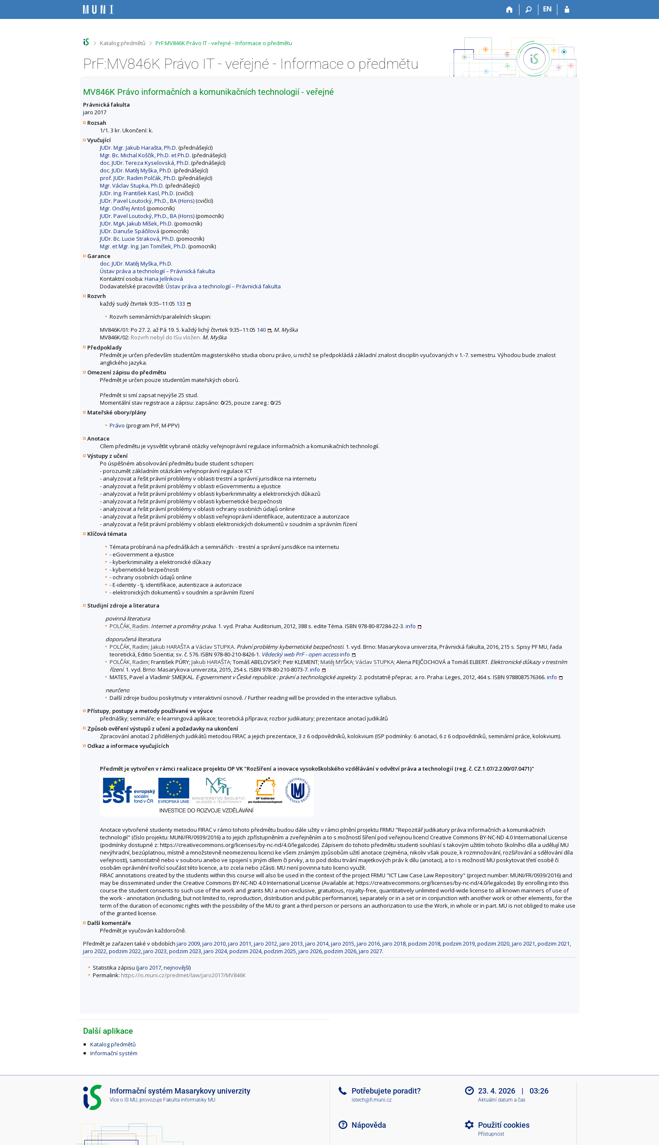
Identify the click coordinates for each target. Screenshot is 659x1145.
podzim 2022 (125, 951)
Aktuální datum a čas (501, 1100)
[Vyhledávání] (528, 9)
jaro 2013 (291, 943)
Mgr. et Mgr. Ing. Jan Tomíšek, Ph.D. (143, 246)
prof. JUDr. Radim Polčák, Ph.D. (138, 178)
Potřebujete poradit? (386, 1090)
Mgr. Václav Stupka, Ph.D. (132, 185)
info (411, 626)
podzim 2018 (424, 943)
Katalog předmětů (122, 43)
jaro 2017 (149, 967)
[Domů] (509, 9)
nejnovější (176, 967)
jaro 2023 (155, 951)
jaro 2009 (188, 943)
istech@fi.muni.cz (372, 1100)
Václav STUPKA (215, 646)
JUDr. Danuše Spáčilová (129, 231)
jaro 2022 (94, 951)
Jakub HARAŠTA (170, 646)
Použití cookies (504, 1125)
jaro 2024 (215, 951)
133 (180, 303)
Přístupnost (491, 1134)
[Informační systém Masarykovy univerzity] (98, 9)
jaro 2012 (265, 943)
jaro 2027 (370, 951)
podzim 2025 (280, 951)
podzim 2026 (340, 951)
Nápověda (369, 1125)
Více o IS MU (123, 1100)
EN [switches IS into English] (547, 8)
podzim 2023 (185, 951)
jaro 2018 (394, 943)
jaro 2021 (523, 943)
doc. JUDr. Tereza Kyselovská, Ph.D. (145, 163)
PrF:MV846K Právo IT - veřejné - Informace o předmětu (224, 43)
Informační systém (113, 1053)
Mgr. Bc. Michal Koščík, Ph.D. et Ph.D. (145, 155)
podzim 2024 (245, 951)
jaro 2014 (316, 943)
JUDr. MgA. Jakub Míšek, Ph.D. (136, 223)
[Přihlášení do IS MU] (566, 9)
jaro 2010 (214, 943)
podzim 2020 (493, 943)
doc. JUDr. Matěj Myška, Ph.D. (136, 170)
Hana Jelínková (164, 278)
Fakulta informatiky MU (189, 1100)
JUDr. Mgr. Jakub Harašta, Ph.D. (138, 147)
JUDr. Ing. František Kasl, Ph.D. (137, 193)
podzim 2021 (554, 943)
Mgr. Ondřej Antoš (122, 208)
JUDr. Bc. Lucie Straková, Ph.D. (137, 238)
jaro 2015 (342, 943)
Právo (117, 425)
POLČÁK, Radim (129, 626)
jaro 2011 (239, 943)
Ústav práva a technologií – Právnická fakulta (157, 271)
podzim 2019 (459, 943)
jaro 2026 (310, 951)
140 (261, 329)
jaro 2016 (368, 943)
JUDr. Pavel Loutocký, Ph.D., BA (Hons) (147, 200)
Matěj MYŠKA (336, 662)
